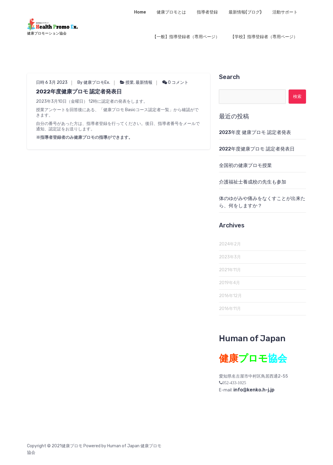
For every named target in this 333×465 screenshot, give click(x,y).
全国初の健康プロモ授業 (245, 165)
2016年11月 (230, 308)
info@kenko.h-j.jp (253, 390)
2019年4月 (229, 282)
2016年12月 (230, 295)
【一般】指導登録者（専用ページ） (186, 36)
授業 (129, 82)
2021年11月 (230, 269)
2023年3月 (230, 257)
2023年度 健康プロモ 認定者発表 (255, 132)
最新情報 (144, 82)
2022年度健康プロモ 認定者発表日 (79, 91)
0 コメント (175, 82)
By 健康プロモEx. (93, 82)
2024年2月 (230, 244)
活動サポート (285, 12)
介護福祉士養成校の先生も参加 (252, 182)
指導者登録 (207, 12)
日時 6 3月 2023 (52, 82)
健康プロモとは (171, 12)
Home (140, 12)
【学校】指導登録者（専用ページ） (264, 36)
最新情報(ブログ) (245, 12)
